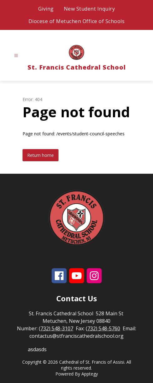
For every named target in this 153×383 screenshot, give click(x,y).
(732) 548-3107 (56, 328)
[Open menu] (16, 55)
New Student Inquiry (89, 8)
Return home (40, 155)
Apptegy (89, 374)
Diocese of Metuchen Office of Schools (76, 21)
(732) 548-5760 (103, 328)
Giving (46, 8)
